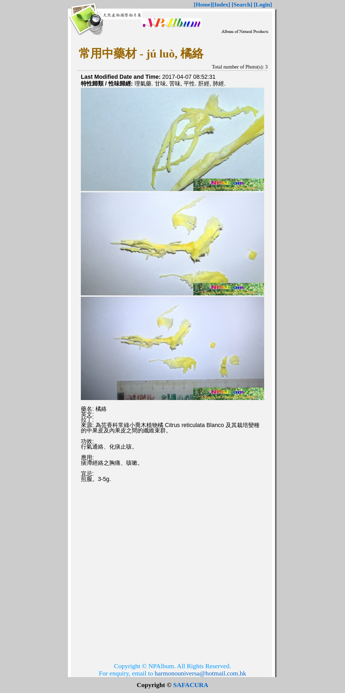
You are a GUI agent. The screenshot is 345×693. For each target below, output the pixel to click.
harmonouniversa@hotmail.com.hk (200, 673)
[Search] (242, 4)
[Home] (203, 4)
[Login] (263, 4)
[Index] (221, 4)
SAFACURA (190, 684)
